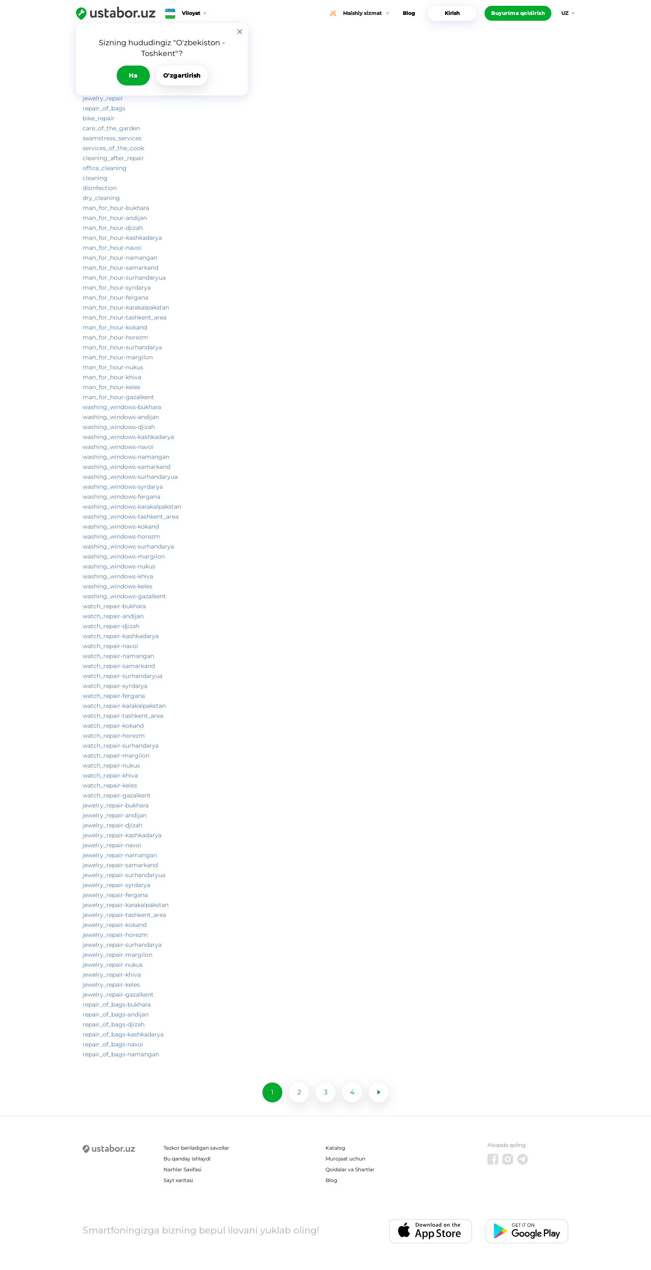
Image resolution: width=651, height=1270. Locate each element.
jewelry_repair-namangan (120, 855)
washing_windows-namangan (126, 457)
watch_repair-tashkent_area (123, 715)
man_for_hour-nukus (113, 367)
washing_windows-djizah (119, 427)
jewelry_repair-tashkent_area (124, 915)
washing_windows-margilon (124, 556)
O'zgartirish (182, 75)
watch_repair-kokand (113, 725)
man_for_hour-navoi (112, 247)
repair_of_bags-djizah (113, 1024)
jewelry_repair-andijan (115, 815)
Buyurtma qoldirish (518, 13)
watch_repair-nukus (111, 765)
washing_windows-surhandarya (128, 546)
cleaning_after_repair (113, 158)
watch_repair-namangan (118, 656)
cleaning (95, 178)
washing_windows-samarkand (126, 466)
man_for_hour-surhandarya (122, 347)
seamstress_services (112, 138)
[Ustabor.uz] (115, 13)
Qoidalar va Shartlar (350, 1169)
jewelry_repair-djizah (112, 825)
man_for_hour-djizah (113, 228)
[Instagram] (507, 1159)
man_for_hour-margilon (118, 357)
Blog (409, 13)
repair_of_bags (104, 108)
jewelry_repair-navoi (112, 845)
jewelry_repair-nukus (113, 964)
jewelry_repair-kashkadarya (122, 835)
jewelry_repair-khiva (112, 974)
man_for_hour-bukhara (116, 208)
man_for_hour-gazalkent (118, 397)
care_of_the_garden (111, 128)
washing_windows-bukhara (122, 407)
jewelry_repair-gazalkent (118, 994)
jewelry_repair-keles (111, 984)
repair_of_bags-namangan (121, 1054)
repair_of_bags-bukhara (117, 1004)
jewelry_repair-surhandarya (122, 944)
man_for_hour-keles (111, 387)
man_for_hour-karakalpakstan (126, 307)
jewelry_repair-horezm (115, 934)
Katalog (335, 1148)
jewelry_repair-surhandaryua (124, 875)
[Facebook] (492, 1159)
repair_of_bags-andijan (116, 1014)
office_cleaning (105, 168)
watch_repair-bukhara (114, 606)
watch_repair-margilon (116, 755)
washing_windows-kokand (121, 526)
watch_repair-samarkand (119, 666)
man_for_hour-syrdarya (117, 287)
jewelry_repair (103, 98)
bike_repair (99, 118)
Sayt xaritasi (178, 1180)
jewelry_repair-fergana (115, 895)
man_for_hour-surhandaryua (124, 277)
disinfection (100, 188)
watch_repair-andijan (113, 616)
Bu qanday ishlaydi (187, 1158)
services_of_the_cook (113, 148)
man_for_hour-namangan (120, 257)
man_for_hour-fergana (115, 297)
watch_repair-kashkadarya (121, 636)
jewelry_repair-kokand (115, 925)
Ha (133, 75)
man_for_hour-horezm (115, 337)
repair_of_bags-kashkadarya (123, 1034)
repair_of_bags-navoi (113, 1044)
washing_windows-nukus (119, 566)
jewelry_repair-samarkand (120, 865)
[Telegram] (522, 1159)
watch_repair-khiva (110, 775)
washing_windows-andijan (121, 417)
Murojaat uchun (345, 1158)
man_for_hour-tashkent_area (124, 317)
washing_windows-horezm (121, 536)
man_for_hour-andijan (115, 218)
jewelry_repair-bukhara (116, 805)
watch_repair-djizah (111, 626)
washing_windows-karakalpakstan (132, 506)
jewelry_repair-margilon (117, 954)
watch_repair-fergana (114, 696)
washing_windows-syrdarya (123, 486)
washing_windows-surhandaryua (130, 476)
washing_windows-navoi (118, 447)
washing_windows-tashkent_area (131, 516)
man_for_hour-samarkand (120, 267)
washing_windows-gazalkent (124, 596)
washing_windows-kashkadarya (128, 437)
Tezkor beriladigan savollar (196, 1148)
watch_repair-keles (110, 785)
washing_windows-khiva (118, 576)
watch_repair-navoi (110, 646)
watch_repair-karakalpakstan (124, 705)
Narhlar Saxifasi (182, 1169)
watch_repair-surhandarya (121, 745)
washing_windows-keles (117, 586)
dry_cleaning (101, 198)
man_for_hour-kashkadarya (122, 237)
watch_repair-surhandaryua (122, 676)
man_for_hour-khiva (112, 377)
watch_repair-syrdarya (115, 686)
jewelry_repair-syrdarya (116, 885)
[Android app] (526, 1231)
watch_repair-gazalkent (117, 795)
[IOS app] (430, 1231)
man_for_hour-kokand (115, 327)
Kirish (452, 13)
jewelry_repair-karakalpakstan (126, 905)
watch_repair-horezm (114, 735)
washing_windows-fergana (121, 496)
